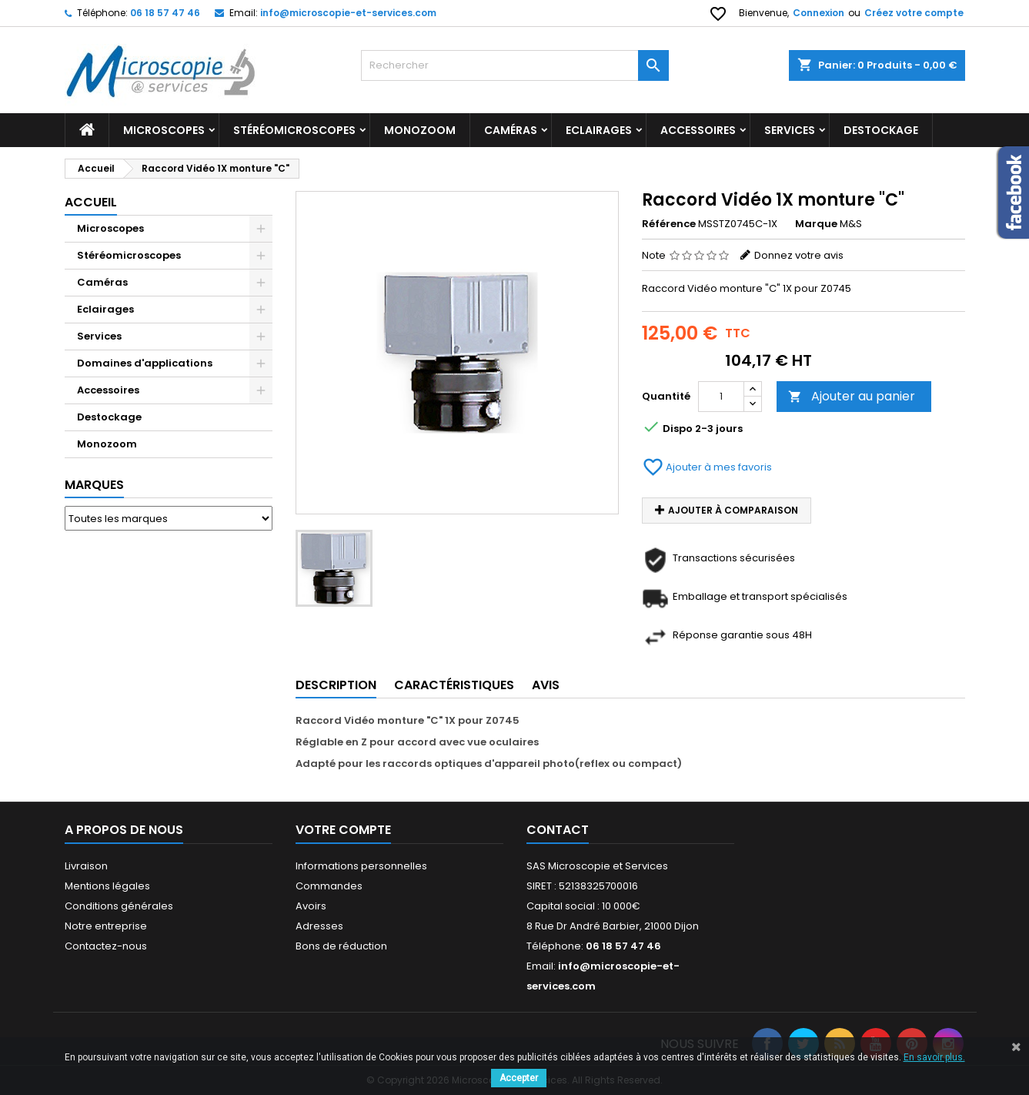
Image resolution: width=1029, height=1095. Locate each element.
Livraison (86, 866)
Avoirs (311, 906)
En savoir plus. (934, 1057)
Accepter (518, 1078)
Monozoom (420, 130)
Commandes (329, 886)
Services (789, 130)
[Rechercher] (515, 65)
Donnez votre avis (799, 255)
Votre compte (343, 830)
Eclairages (599, 130)
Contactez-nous (106, 946)
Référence (669, 224)
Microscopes (164, 130)
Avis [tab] (546, 685)
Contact (557, 830)
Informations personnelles (361, 866)
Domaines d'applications (144, 363)
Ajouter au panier (851, 396)
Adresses (319, 926)
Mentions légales (107, 886)
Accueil (91, 202)
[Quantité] (721, 396)
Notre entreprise (106, 926)
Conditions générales (119, 906)
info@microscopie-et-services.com (348, 12)
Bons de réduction (341, 946)
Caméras (510, 130)
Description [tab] (336, 685)
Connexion (818, 12)
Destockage (109, 417)
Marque (816, 224)
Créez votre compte (914, 12)
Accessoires (698, 130)
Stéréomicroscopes (294, 130)
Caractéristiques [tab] (454, 685)
